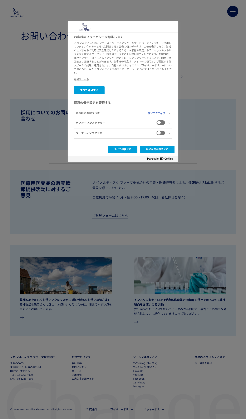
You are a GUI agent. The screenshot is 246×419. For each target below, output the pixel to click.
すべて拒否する (122, 149)
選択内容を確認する (157, 149)
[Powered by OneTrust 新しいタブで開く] (161, 159)
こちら (82, 69)
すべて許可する (89, 90)
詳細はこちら (81, 79)
